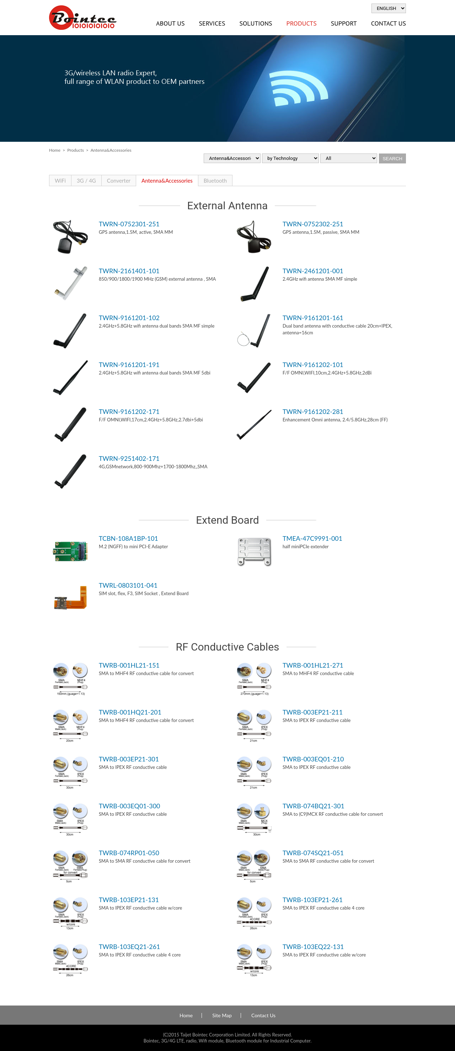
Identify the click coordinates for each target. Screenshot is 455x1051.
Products (302, 23)
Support (344, 23)
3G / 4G (86, 180)
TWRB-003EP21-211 (313, 712)
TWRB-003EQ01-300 (129, 806)
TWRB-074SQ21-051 (313, 853)
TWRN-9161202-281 (313, 411)
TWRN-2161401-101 (129, 271)
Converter (118, 180)
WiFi (60, 180)
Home (54, 150)
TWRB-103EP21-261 (313, 900)
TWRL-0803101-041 (128, 585)
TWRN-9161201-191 (129, 364)
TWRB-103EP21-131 (129, 900)
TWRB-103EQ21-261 (129, 946)
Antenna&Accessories (167, 180)
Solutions (255, 23)
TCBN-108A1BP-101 (128, 538)
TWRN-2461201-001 (313, 271)
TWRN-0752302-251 (313, 224)
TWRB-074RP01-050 (129, 853)
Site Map (221, 1015)
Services (212, 23)
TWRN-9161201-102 (129, 318)
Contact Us (388, 23)
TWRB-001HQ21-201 (130, 712)
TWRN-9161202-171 (129, 411)
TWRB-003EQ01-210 (313, 759)
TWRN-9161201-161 (313, 318)
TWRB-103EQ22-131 (313, 946)
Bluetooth (215, 180)
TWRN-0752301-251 (129, 224)
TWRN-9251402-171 (129, 458)
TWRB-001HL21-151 (129, 665)
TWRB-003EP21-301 (129, 759)
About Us (170, 23)
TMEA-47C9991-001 (312, 538)
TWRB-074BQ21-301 (313, 806)
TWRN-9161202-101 (313, 364)
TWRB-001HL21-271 (313, 665)
